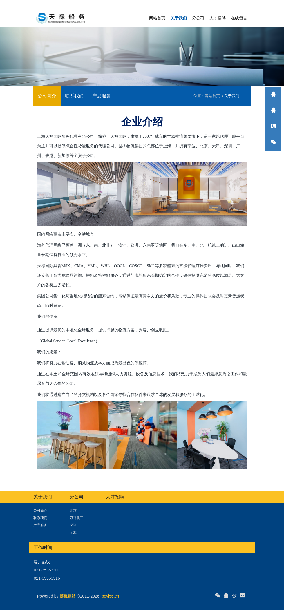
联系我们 (74, 95)
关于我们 (231, 96)
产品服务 (101, 95)
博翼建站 (67, 596)
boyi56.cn (110, 596)
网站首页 (157, 18)
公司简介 (47, 95)
